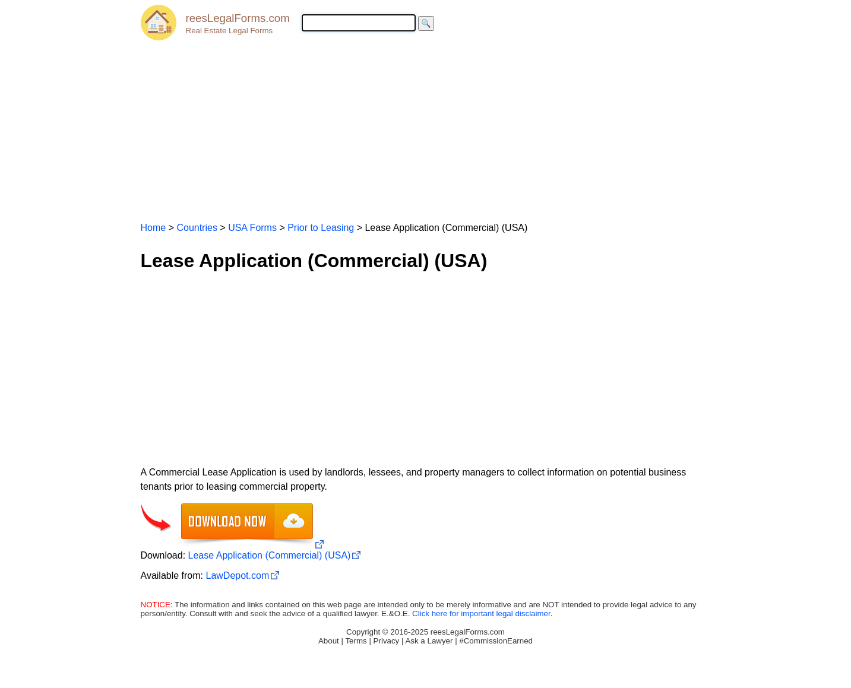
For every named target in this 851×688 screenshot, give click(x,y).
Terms (355, 640)
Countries (196, 228)
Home (153, 228)
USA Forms (252, 228)
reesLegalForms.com (238, 18)
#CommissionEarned (496, 640)
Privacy (387, 640)
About (328, 640)
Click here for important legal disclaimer (481, 613)
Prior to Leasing (320, 228)
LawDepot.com (237, 575)
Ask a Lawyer (429, 640)
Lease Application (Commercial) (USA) (269, 555)
